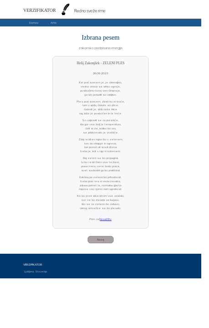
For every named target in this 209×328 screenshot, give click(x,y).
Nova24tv (105, 219)
